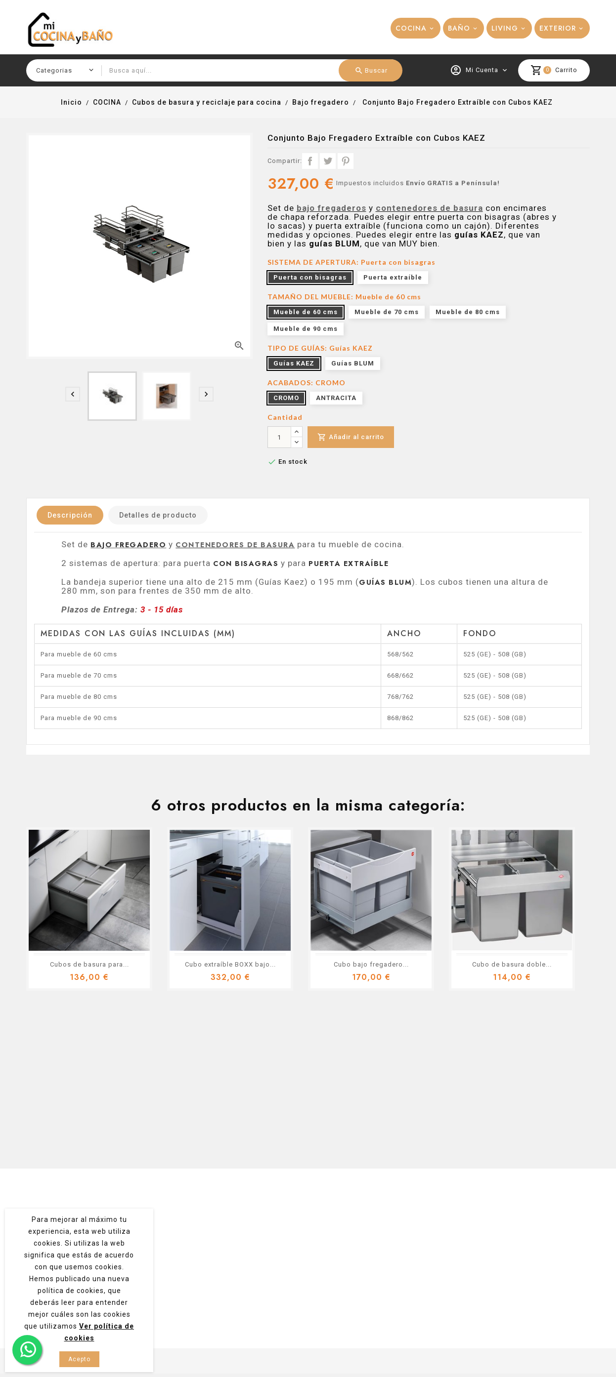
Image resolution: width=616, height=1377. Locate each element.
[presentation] (72, 394)
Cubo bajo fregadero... (371, 964)
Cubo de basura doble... (512, 964)
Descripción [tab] (69, 515)
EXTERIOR (557, 28)
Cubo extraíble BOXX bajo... (230, 964)
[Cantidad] (279, 437)
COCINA (411, 28)
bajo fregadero (128, 545)
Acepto (79, 1359)
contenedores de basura (429, 208)
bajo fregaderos (331, 208)
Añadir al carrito (350, 437)
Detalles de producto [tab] (158, 515)
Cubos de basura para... (89, 964)
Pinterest (345, 161)
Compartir (310, 161)
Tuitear (328, 161)
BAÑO (459, 28)
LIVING (504, 28)
